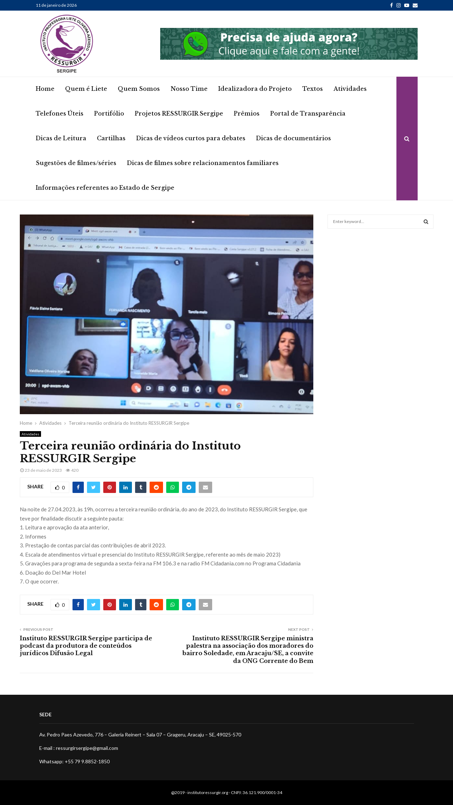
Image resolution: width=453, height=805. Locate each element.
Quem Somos (139, 88)
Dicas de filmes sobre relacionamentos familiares (203, 162)
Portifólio (109, 113)
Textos (312, 88)
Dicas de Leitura (61, 138)
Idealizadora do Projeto (255, 88)
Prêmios (247, 113)
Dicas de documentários (293, 138)
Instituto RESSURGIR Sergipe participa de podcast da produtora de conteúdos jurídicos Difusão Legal (86, 646)
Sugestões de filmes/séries (76, 162)
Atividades (350, 88)
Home (45, 88)
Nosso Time (189, 88)
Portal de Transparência (307, 113)
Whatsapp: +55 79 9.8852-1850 (74, 761)
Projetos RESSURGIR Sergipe (179, 113)
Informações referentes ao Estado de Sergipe (105, 187)
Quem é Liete (86, 88)
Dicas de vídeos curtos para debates (190, 138)
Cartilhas (111, 138)
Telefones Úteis (59, 113)
